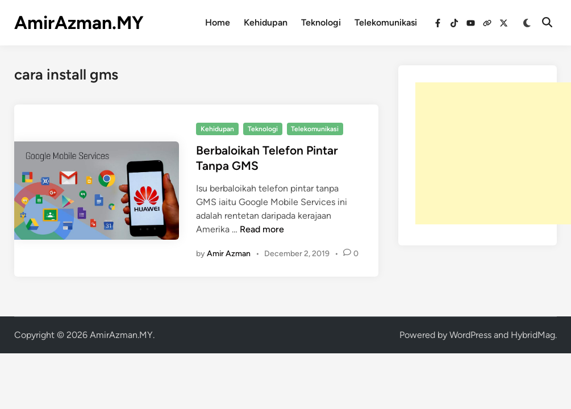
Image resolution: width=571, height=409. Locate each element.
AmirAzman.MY (79, 23)
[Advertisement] (493, 153)
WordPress (470, 334)
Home (217, 22)
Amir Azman (229, 253)
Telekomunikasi (386, 22)
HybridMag (533, 334)
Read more (262, 229)
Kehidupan (265, 22)
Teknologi (321, 22)
